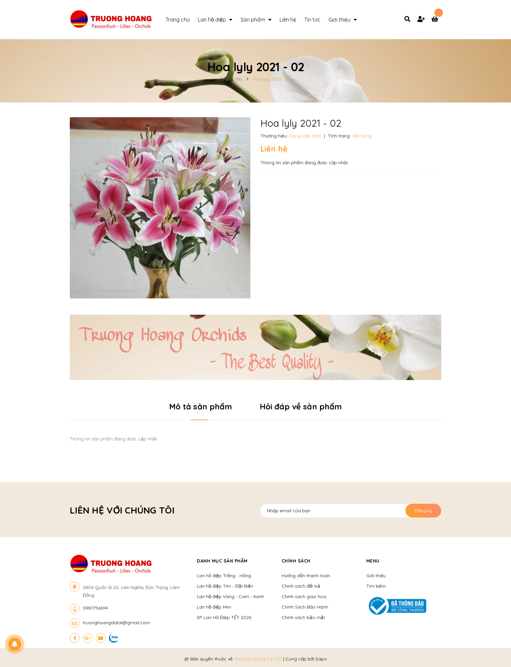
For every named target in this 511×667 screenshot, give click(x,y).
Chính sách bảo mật (303, 617)
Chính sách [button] (296, 561)
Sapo (321, 659)
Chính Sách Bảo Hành (305, 607)
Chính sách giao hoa (304, 596)
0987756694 (95, 608)
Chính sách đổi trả (301, 586)
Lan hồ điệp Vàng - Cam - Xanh (230, 596)
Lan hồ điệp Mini (214, 607)
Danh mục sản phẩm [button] (222, 561)
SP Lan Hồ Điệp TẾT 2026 (224, 617)
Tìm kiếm (376, 586)
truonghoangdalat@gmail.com (116, 623)
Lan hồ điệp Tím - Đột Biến (225, 586)
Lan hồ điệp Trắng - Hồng (224, 576)
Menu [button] (373, 561)
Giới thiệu (376, 576)
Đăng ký (423, 511)
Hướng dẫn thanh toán (306, 576)
